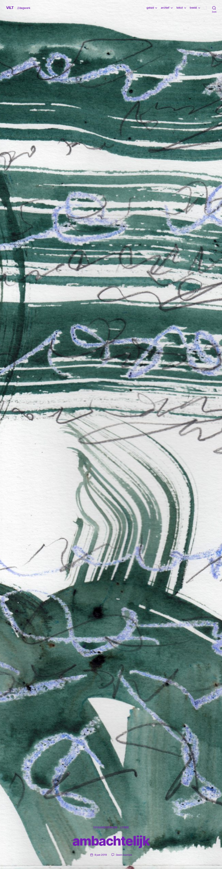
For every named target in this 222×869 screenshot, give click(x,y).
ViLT (10, 8)
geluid (150, 7)
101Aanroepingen (105, 827)
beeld (193, 7)
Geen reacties (124, 854)
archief (165, 7)
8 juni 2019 (101, 854)
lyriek (124, 827)
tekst (179, 7)
